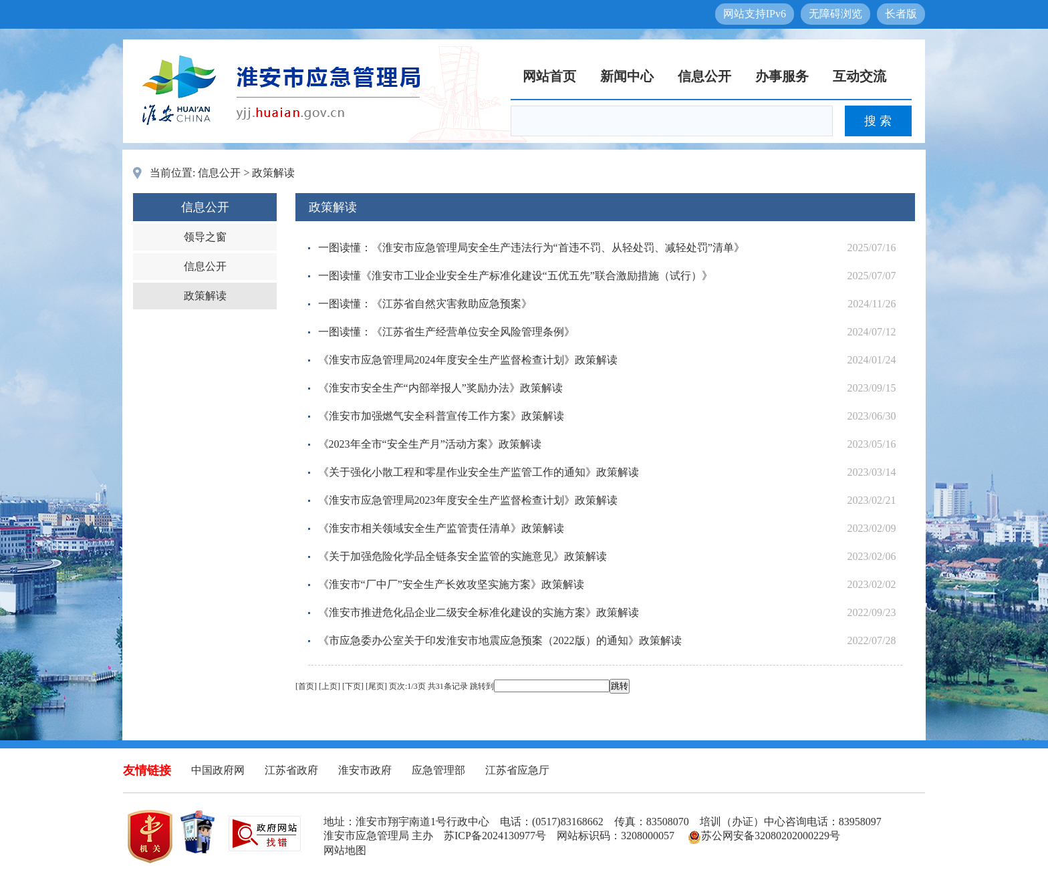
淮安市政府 (365, 770)
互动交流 (859, 76)
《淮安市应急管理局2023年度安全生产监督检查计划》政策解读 (468, 500)
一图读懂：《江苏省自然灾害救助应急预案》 (425, 303)
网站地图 (344, 850)
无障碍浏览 (835, 13)
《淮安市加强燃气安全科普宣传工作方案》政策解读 (441, 416)
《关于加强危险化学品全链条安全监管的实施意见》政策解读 (462, 556)
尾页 (376, 686)
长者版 (901, 13)
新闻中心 (627, 76)
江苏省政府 (291, 770)
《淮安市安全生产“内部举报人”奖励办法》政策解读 (440, 388)
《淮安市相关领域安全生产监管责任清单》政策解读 (441, 528)
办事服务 (782, 76)
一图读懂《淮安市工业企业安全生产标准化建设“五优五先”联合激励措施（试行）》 (515, 275)
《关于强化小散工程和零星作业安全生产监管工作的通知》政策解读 (478, 472)
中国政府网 (218, 770)
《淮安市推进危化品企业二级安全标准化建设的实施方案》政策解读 (478, 612)
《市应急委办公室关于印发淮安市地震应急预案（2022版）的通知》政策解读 (500, 640)
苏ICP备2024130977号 (495, 835)
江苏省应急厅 (517, 770)
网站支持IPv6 (754, 13)
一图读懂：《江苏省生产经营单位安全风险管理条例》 (446, 331)
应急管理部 (438, 770)
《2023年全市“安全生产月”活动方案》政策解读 (429, 444)
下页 (353, 686)
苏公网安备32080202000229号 (764, 835)
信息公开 (704, 76)
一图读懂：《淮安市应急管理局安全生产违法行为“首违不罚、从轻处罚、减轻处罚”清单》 (531, 247)
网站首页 (549, 76)
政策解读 (273, 172)
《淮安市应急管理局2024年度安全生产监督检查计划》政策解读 (468, 359)
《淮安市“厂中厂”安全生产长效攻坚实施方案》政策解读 (451, 584)
